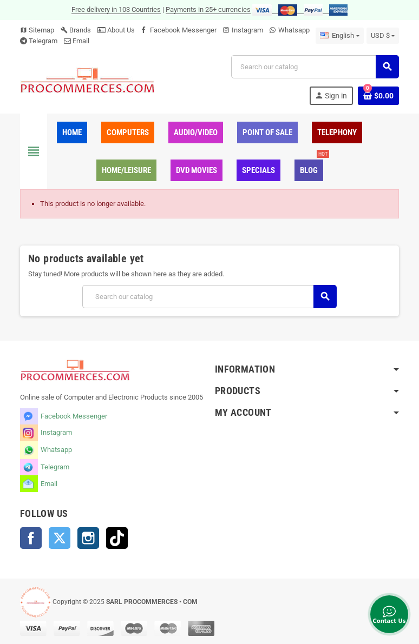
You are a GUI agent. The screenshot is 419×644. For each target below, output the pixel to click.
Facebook (31, 538)
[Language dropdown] (339, 36)
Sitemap (37, 30)
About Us (116, 30)
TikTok (117, 538)
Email (81, 41)
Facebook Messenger (183, 30)
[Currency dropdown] (382, 36)
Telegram (43, 41)
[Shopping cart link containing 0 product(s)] (378, 96)
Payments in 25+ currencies (208, 9)
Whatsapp (294, 30)
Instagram (247, 30)
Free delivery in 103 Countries (116, 9)
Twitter (59, 538)
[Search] (314, 66)
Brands (76, 30)
